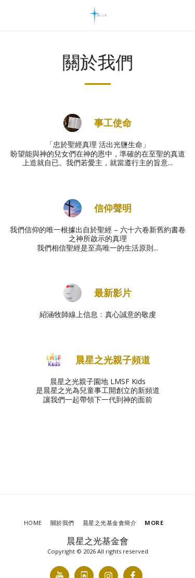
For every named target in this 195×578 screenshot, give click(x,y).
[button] (11, 14)
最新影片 (113, 293)
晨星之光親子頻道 (112, 360)
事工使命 (113, 123)
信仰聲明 (113, 208)
